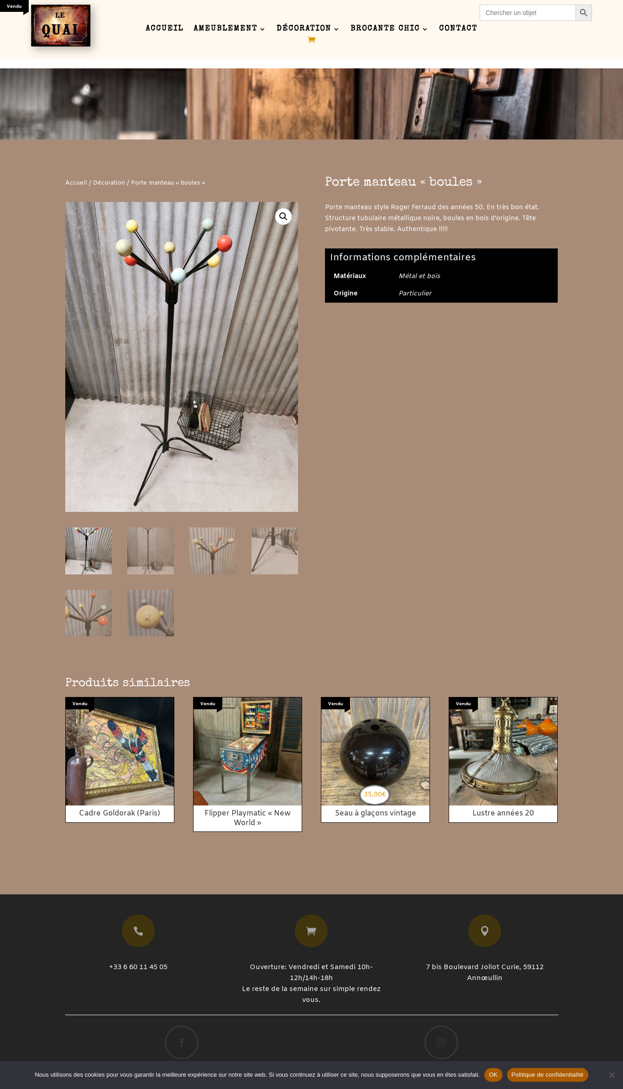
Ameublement (225, 29)
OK (493, 1074)
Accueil (164, 29)
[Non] (611, 1074)
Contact (458, 29)
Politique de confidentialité (548, 1074)
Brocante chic (385, 29)
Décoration (304, 29)
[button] (283, 216)
